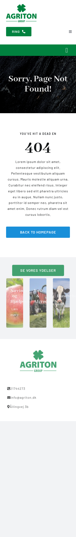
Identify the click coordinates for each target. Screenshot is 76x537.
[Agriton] (21, 6)
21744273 (17, 388)
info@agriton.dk (22, 397)
